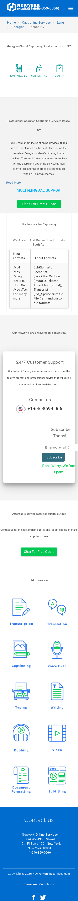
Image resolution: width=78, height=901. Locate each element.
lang (60, 22)
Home (11, 22)
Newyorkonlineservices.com (51, 873)
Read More (13, 182)
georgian (17, 27)
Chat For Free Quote (39, 204)
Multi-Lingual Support (39, 190)
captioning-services (36, 22)
